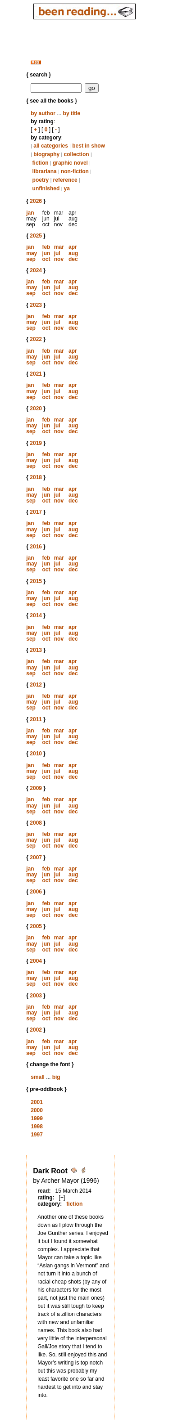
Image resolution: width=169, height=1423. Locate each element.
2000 (37, 1110)
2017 (36, 512)
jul (57, 253)
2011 (36, 719)
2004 (36, 961)
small (38, 1077)
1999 (37, 1118)
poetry (40, 180)
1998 (37, 1126)
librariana (44, 171)
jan (30, 213)
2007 (36, 857)
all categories (50, 146)
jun (46, 253)
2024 (36, 270)
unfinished (46, 188)
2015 (36, 581)
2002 (36, 1030)
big (56, 1077)
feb (46, 247)
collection (76, 154)
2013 (36, 650)
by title (72, 113)
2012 (36, 685)
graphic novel (70, 163)
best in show (88, 146)
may (31, 253)
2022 (36, 339)
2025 (36, 236)
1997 (37, 1134)
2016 (36, 546)
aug (73, 253)
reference (65, 180)
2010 (36, 753)
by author (43, 113)
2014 (36, 615)
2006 (36, 892)
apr (73, 247)
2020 (36, 408)
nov (59, 259)
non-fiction (75, 171)
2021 (36, 374)
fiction (40, 163)
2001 (37, 1102)
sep (31, 259)
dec (73, 259)
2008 (36, 823)
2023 (36, 305)
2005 (36, 926)
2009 (36, 788)
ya (67, 188)
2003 (36, 995)
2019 (36, 443)
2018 (36, 477)
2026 (36, 201)
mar (59, 247)
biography (46, 154)
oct (46, 259)
